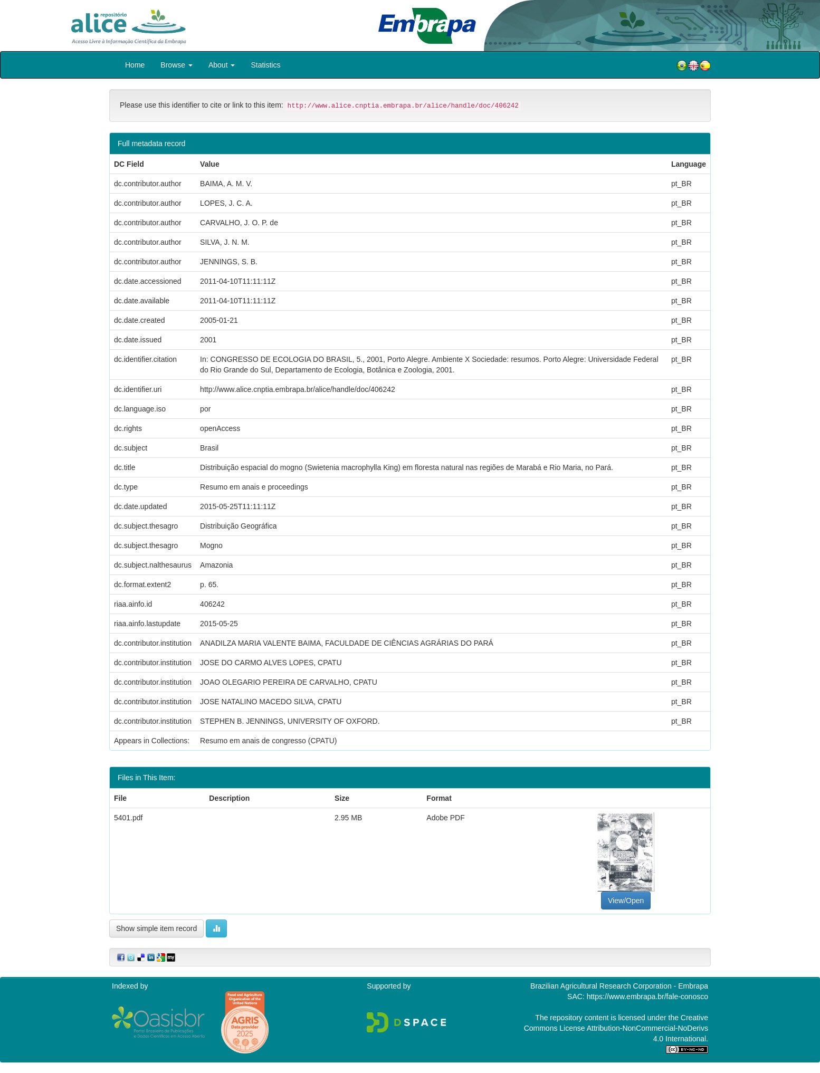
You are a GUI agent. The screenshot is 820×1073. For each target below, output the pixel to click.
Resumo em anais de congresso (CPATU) (268, 740)
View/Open (626, 900)
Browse (176, 65)
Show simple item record (156, 928)
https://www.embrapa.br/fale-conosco (647, 996)
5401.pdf (128, 817)
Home (135, 65)
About (221, 65)
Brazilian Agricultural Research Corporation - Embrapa (619, 986)
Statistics (265, 65)
